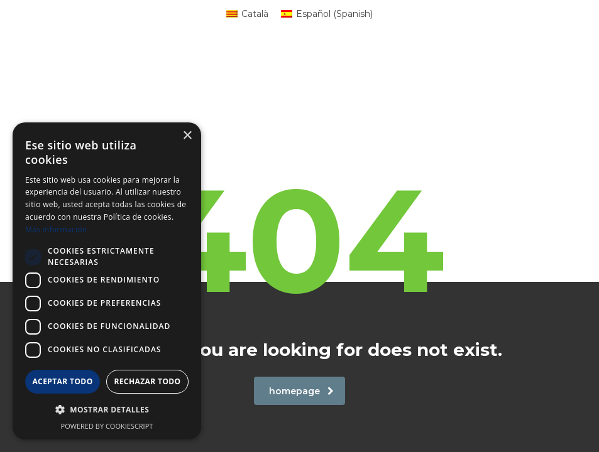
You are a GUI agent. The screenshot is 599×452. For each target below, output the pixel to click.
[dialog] (107, 280)
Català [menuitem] (254, 13)
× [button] (187, 136)
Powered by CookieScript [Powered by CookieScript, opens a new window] (107, 426)
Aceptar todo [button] (62, 381)
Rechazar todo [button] (147, 381)
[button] (107, 410)
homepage (301, 391)
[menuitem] (247, 14)
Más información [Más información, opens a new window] (56, 229)
